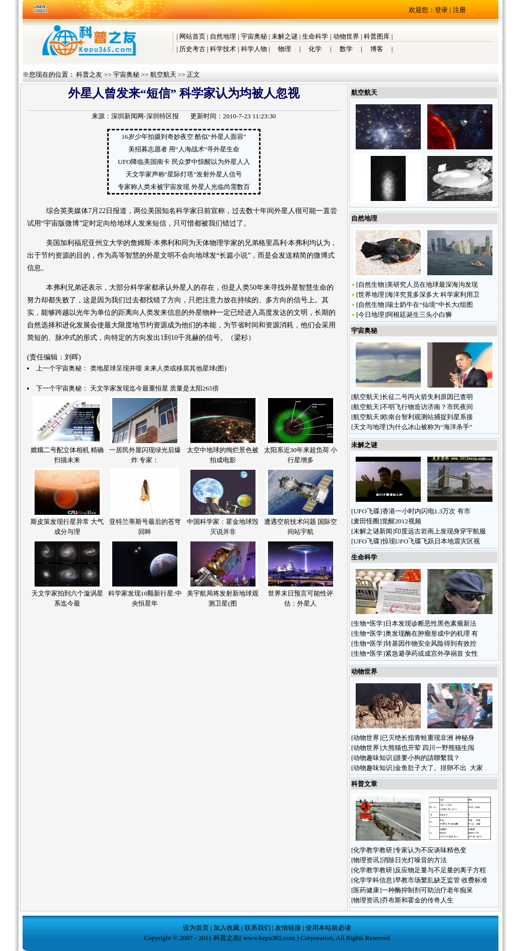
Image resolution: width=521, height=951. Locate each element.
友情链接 (288, 927)
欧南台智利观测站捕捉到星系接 (427, 417)
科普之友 (89, 74)
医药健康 (366, 890)
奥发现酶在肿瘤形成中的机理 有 (431, 633)
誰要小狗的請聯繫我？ (428, 758)
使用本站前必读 (328, 927)
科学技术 (223, 49)
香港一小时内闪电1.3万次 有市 (426, 511)
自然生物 (371, 284)
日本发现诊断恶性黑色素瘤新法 (430, 623)
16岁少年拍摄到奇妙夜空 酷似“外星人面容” (184, 136)
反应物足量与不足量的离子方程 (440, 870)
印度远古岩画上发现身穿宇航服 (440, 531)
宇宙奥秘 (254, 36)
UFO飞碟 (366, 511)
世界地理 (371, 294)
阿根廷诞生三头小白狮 (419, 314)
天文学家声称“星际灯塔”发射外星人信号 (184, 174)
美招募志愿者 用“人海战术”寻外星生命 (184, 149)
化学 (315, 49)
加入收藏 (226, 927)
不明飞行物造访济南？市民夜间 (427, 407)
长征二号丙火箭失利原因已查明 (427, 397)
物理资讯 (366, 860)
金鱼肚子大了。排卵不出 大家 (439, 768)
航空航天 (163, 74)
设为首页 (196, 927)
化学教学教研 (372, 850)
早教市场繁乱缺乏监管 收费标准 (441, 880)
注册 (459, 10)
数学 (346, 49)
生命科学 (315, 36)
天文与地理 (369, 427)
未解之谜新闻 (372, 531)
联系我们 (257, 927)
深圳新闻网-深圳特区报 (144, 116)
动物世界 (346, 36)
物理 (284, 49)
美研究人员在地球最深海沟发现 (432, 284)
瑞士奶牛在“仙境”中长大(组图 (430, 304)
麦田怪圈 (366, 521)
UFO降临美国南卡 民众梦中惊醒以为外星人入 (183, 161)
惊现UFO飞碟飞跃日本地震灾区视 (431, 541)
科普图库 (377, 36)
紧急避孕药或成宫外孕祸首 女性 (431, 653)
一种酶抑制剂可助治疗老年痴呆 (427, 890)
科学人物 (254, 49)
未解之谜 (285, 36)
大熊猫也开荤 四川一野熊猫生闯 (428, 747)
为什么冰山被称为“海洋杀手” (430, 427)
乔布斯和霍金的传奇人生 (417, 900)
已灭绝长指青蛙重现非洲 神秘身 (428, 737)
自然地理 (223, 36)
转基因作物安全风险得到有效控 (430, 643)
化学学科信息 (372, 880)
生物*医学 (368, 623)
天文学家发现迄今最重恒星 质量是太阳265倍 (154, 388)
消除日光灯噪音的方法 (414, 860)
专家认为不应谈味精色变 (430, 850)
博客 (376, 49)
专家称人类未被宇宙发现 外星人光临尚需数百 (183, 187)
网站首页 (192, 36)
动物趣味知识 (372, 758)
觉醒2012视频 (401, 521)
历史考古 (192, 49)
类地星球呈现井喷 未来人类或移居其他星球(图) (158, 368)
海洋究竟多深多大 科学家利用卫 (433, 294)
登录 (441, 10)
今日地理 (371, 314)
